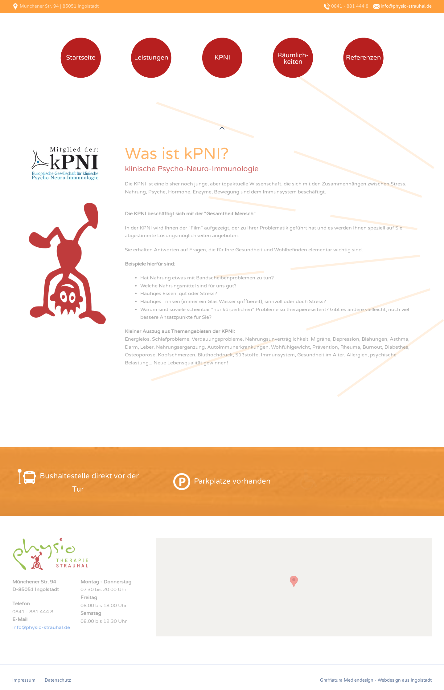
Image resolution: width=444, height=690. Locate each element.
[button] (222, 128)
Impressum (23, 680)
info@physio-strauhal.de (406, 6)
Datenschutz (58, 680)
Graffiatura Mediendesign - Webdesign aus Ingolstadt (376, 680)
